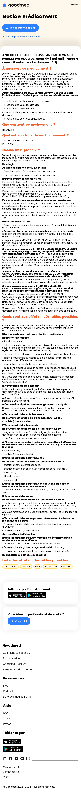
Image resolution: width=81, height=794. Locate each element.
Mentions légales (12, 767)
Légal (6, 776)
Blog (5, 685)
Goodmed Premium (14, 663)
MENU (74, 4)
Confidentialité (11, 771)
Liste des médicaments (17, 696)
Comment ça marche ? (16, 652)
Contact (8, 718)
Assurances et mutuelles (17, 669)
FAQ (5, 712)
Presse (7, 724)
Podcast (8, 691)
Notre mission (11, 658)
